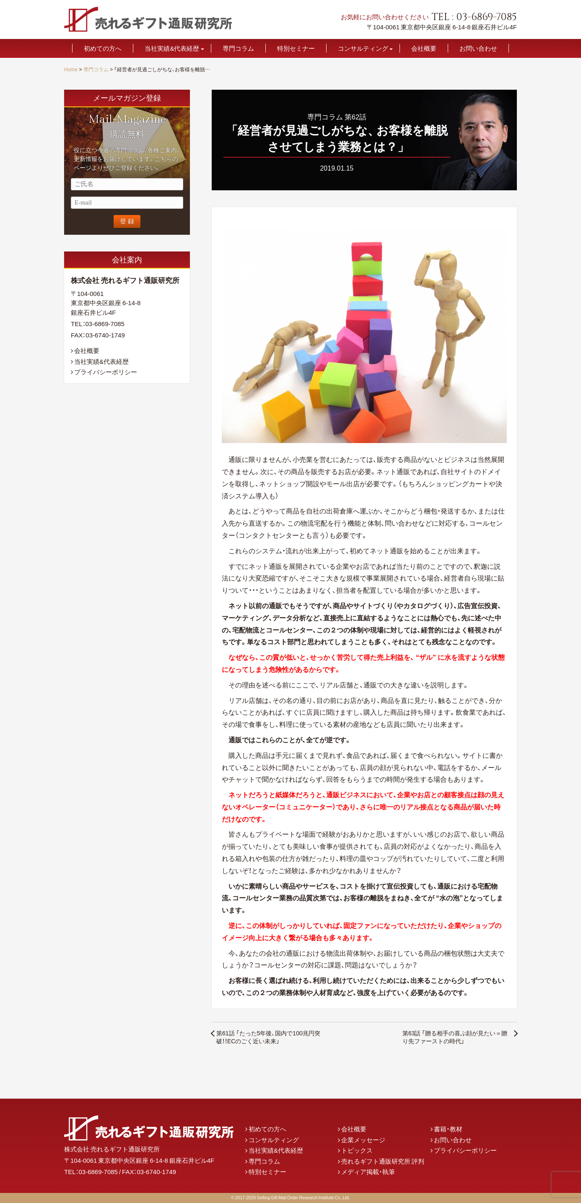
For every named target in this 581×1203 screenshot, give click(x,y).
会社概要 (423, 48)
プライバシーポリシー (105, 371)
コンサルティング (363, 48)
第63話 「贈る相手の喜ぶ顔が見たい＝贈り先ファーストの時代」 (455, 1037)
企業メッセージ (363, 1139)
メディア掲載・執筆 (368, 1171)
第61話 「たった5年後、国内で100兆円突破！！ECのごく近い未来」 (268, 1037)
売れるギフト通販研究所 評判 (382, 1161)
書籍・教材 (448, 1128)
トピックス (357, 1150)
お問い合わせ (478, 48)
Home (71, 69)
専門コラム (238, 48)
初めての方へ (103, 48)
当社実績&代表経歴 (172, 48)
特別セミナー (296, 48)
